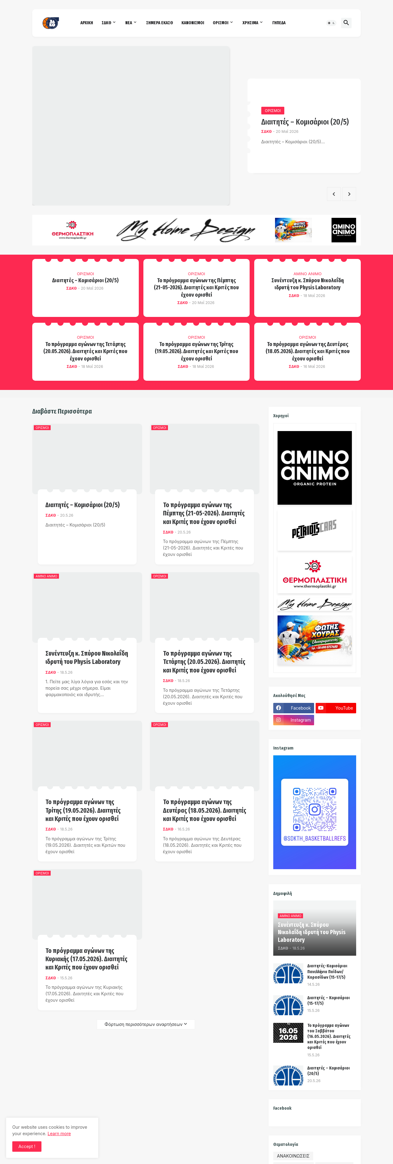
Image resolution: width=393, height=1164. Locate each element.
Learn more (59, 1133)
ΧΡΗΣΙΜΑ (250, 22)
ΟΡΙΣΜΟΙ (220, 22)
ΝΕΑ (128, 22)
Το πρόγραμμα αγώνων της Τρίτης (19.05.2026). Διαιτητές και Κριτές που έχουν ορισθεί (196, 351)
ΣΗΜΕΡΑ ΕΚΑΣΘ (159, 22)
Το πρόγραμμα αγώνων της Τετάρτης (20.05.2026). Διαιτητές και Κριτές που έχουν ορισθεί (85, 351)
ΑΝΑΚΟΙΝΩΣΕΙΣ (293, 1155)
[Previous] (334, 194)
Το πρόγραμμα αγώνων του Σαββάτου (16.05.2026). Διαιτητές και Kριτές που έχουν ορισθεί (329, 1036)
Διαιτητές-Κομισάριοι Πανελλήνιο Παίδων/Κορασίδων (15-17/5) (327, 971)
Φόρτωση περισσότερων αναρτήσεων (144, 1024)
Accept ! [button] (26, 1146)
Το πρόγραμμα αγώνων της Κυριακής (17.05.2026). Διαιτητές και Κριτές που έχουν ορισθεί (86, 959)
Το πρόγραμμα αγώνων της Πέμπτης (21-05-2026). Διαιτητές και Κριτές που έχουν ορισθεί (196, 287)
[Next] (349, 194)
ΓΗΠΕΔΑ (279, 22)
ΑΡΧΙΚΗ (86, 22)
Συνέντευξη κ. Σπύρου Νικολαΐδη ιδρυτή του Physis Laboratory (307, 284)
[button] (331, 23)
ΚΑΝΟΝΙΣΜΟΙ (192, 22)
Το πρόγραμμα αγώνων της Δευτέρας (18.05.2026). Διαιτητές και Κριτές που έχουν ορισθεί (308, 351)
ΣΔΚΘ (106, 22)
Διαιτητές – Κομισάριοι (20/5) (305, 122)
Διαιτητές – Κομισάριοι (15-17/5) (328, 1000)
